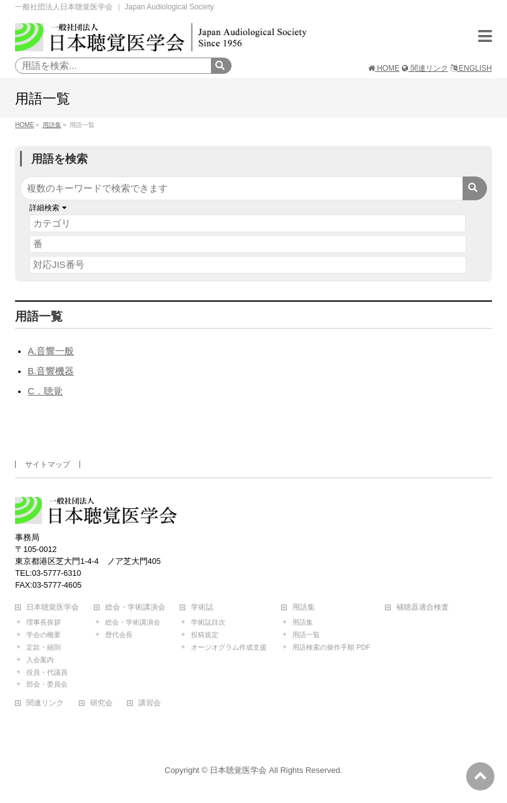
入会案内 (40, 659)
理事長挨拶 (43, 622)
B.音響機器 (51, 371)
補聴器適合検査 (422, 607)
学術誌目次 (208, 622)
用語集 (303, 607)
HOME (383, 68)
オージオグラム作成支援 (229, 647)
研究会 (101, 703)
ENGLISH (471, 68)
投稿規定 (204, 634)
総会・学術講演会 (135, 607)
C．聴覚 (45, 391)
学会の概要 (43, 634)
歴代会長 (119, 634)
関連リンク (425, 68)
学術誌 (202, 607)
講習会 (149, 703)
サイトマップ (47, 464)
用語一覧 (306, 634)
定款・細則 (43, 647)
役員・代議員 (47, 672)
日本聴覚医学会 (52, 607)
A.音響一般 (51, 351)
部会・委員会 (47, 684)
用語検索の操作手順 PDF (331, 647)
